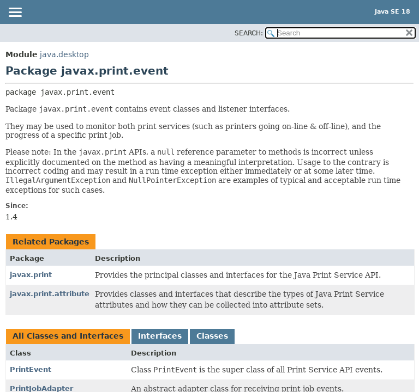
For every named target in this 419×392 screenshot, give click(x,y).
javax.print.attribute (49, 294)
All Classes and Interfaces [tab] (68, 336)
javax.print (31, 275)
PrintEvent (30, 369)
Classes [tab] (212, 336)
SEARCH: (249, 33)
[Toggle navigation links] (14, 13)
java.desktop (64, 54)
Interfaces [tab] (160, 336)
